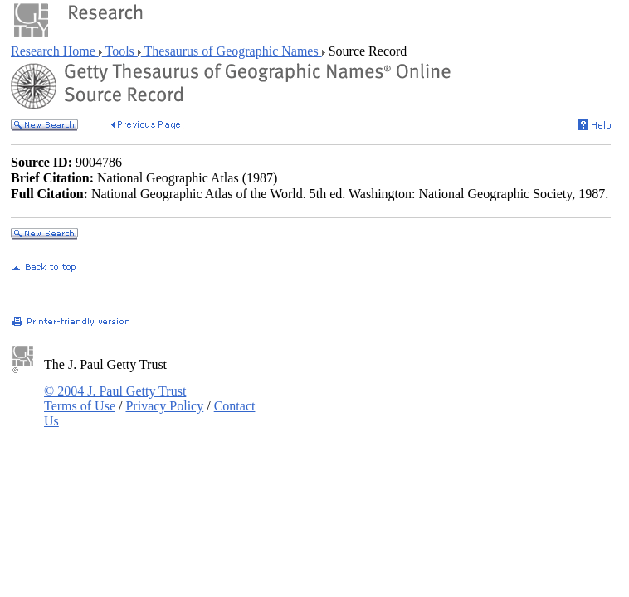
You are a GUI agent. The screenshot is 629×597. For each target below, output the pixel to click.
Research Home (55, 51)
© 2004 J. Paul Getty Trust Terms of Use (115, 398)
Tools (120, 51)
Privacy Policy (164, 406)
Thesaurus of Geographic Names (231, 51)
